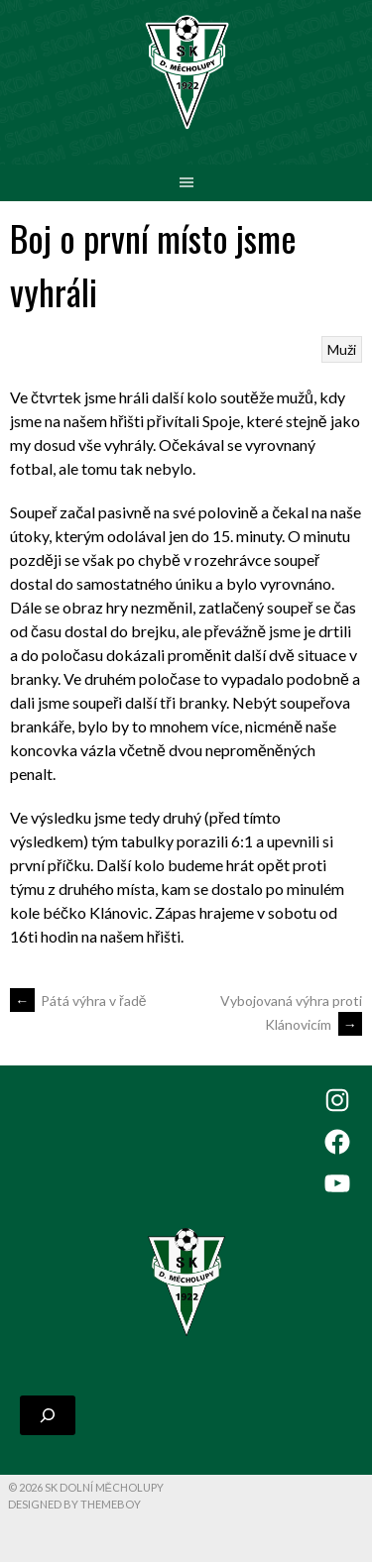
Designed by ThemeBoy (74, 1504)
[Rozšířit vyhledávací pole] (47, 1415)
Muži (341, 349)
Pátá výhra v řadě (78, 1000)
